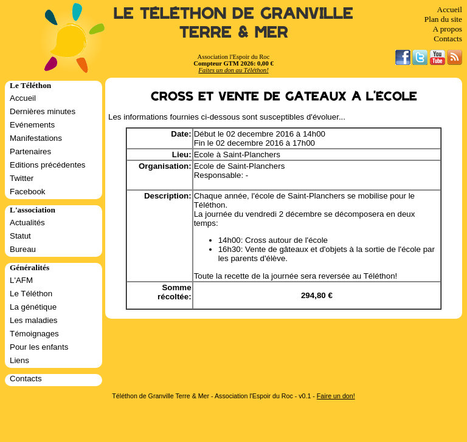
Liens (19, 360)
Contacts (448, 38)
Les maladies (34, 320)
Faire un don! (336, 395)
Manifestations (36, 138)
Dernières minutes (42, 111)
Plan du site (443, 19)
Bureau (23, 249)
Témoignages (34, 333)
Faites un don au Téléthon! (233, 70)
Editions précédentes (47, 164)
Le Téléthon (31, 293)
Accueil (449, 9)
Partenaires (30, 151)
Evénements (32, 124)
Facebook (28, 191)
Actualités (27, 222)
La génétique (33, 306)
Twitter (21, 178)
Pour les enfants (39, 347)
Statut (20, 235)
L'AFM (21, 280)
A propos (447, 28)
